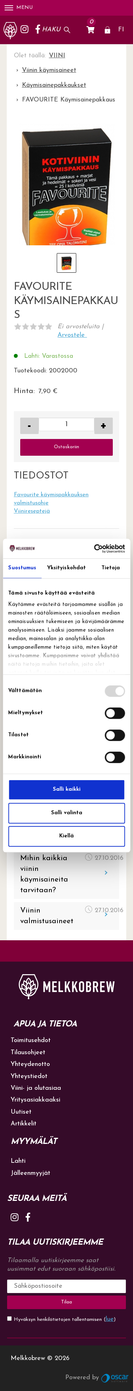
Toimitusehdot (31, 1040)
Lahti (18, 1161)
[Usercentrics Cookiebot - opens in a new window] (95, 548)
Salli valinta (66, 813)
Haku (51, 29)
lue (110, 1319)
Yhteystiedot (29, 1076)
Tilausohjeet (28, 1052)
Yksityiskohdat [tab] (66, 568)
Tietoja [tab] (110, 568)
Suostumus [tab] (22, 568)
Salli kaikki (67, 789)
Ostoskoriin (66, 447)
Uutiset (21, 1112)
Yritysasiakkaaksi (35, 1100)
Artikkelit (24, 1123)
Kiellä (66, 836)
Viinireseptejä (32, 511)
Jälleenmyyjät (30, 1173)
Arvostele (72, 335)
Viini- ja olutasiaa (36, 1088)
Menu (19, 7)
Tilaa (66, 1302)
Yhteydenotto (30, 1064)
